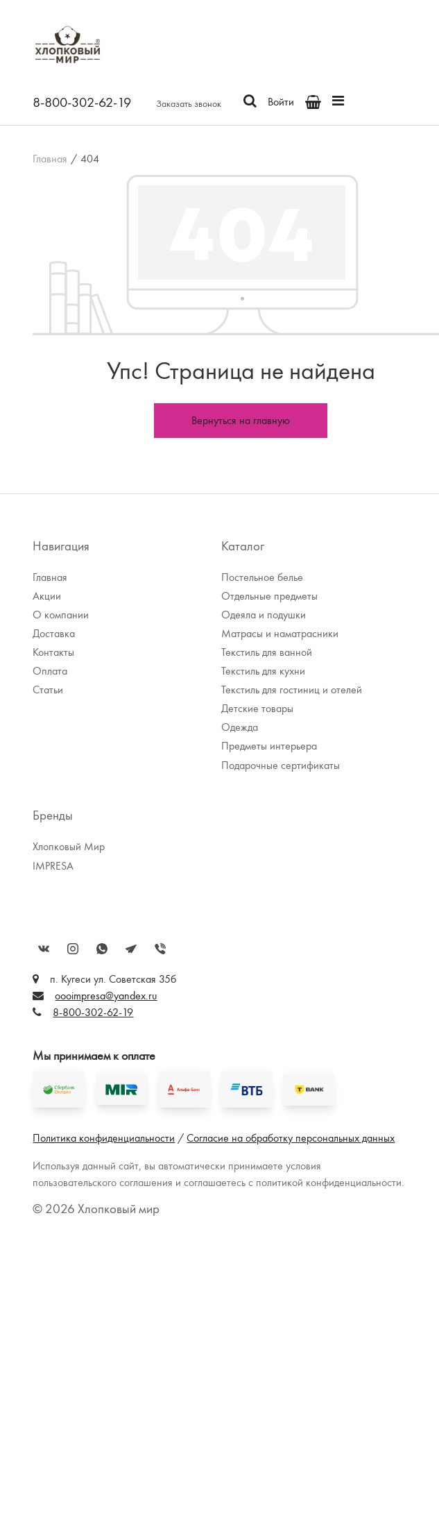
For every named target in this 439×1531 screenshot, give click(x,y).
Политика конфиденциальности (104, 1138)
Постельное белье (262, 577)
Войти (281, 101)
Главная (50, 158)
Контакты (53, 652)
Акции (47, 596)
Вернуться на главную (240, 420)
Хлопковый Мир (69, 846)
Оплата (50, 670)
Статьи (48, 689)
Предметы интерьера (269, 745)
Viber (160, 949)
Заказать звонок (188, 103)
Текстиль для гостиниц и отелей (291, 689)
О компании (61, 614)
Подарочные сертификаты (280, 765)
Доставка (54, 633)
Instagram (73, 949)
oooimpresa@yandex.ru (106, 995)
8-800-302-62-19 (82, 102)
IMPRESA (53, 865)
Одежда (239, 727)
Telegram (131, 949)
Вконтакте (44, 949)
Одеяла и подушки (263, 614)
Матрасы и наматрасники (279, 633)
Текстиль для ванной (266, 652)
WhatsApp (102, 949)
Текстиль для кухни (263, 670)
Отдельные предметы (269, 596)
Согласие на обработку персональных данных (291, 1138)
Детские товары (257, 708)
